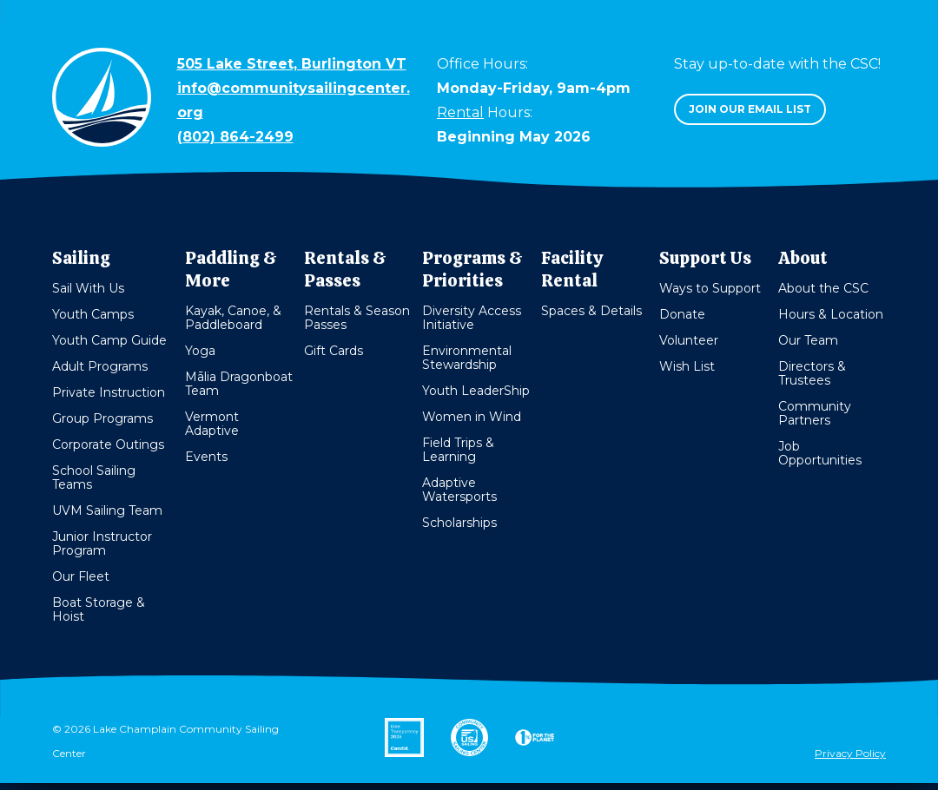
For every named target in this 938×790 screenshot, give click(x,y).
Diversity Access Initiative (471, 317)
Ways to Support (710, 288)
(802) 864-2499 (235, 136)
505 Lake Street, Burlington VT (291, 64)
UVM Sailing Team (107, 510)
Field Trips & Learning (458, 449)
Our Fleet (80, 576)
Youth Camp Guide (109, 340)
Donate (682, 314)
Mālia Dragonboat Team (239, 383)
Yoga (200, 351)
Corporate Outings (108, 444)
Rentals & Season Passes (357, 317)
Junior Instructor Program (102, 543)
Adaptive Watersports (459, 489)
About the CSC (823, 288)
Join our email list (750, 108)
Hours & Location (830, 314)
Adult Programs (100, 366)
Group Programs (102, 418)
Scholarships (459, 522)
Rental (460, 112)
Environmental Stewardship (467, 357)
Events (206, 456)
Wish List (687, 366)
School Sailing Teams (93, 477)
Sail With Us (88, 288)
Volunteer (688, 340)
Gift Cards (333, 351)
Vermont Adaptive (212, 423)
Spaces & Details (591, 311)
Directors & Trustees (812, 373)
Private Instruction (108, 392)
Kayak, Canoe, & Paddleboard (233, 317)
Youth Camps (93, 314)
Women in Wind (471, 417)
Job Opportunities (820, 453)
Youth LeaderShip (476, 390)
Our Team (808, 340)
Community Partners (814, 413)
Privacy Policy (850, 753)
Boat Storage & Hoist (98, 609)
